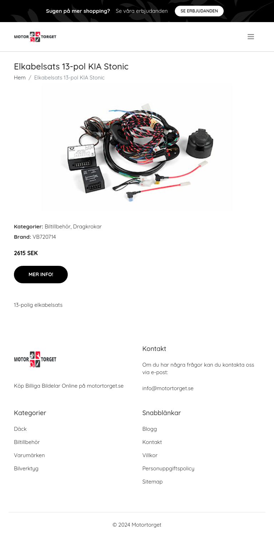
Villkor (150, 455)
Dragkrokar (87, 226)
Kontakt (152, 442)
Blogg (149, 428)
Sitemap (152, 481)
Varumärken (29, 455)
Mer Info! (41, 274)
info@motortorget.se (167, 388)
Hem (20, 77)
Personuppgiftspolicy (168, 468)
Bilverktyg (26, 468)
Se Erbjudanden (199, 11)
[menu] (251, 36)
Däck (20, 428)
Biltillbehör (58, 226)
